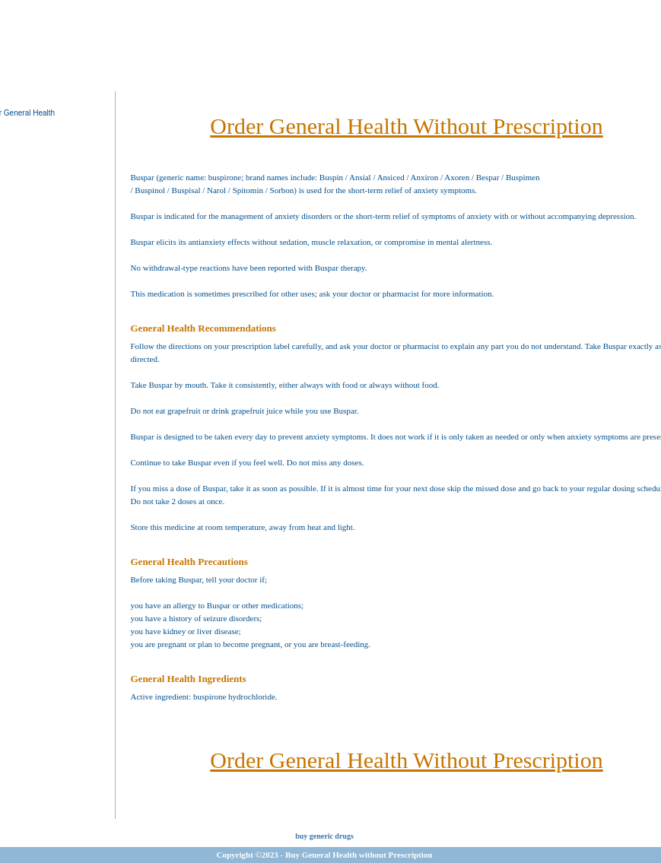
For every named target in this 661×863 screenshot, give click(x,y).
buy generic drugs (324, 836)
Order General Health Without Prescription (406, 125)
